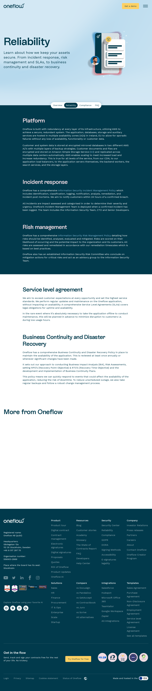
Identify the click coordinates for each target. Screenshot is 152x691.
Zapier (105, 616)
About (130, 544)
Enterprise (57, 612)
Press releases (135, 530)
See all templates (137, 635)
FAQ (78, 553)
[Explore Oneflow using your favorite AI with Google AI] (25, 608)
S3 (92, 151)
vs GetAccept (84, 597)
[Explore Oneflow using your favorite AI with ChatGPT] (6, 608)
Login (6, 678)
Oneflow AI (57, 576)
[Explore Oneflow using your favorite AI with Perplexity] (19, 608)
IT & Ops (56, 607)
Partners (132, 535)
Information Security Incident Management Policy (87, 190)
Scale (54, 617)
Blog (78, 525)
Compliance (108, 535)
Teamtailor (108, 606)
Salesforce (108, 587)
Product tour (58, 525)
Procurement (58, 602)
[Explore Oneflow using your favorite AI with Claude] (12, 608)
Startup (55, 622)
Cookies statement (48, 678)
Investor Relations (137, 525)
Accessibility (109, 554)
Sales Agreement (136, 587)
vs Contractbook (86, 602)
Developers (82, 558)
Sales (54, 587)
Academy (81, 535)
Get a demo (130, 6)
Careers (131, 540)
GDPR (105, 540)
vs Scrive (81, 612)
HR (52, 592)
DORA (105, 544)
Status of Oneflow (72, 678)
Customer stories (86, 530)
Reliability (107, 530)
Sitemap (30, 678)
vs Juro (80, 607)
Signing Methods (111, 549)
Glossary (81, 540)
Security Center (111, 525)
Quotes (55, 562)
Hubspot (106, 592)
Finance (55, 597)
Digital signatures (61, 552)
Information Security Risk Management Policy (84, 235)
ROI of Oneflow (60, 567)
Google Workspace (112, 611)
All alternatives (85, 617)
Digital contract (60, 530)
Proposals (56, 557)
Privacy (17, 678)
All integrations (110, 621)
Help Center (83, 563)
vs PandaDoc (83, 592)
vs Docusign (83, 587)
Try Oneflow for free (78, 659)
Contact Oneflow (137, 549)
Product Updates (61, 571)
